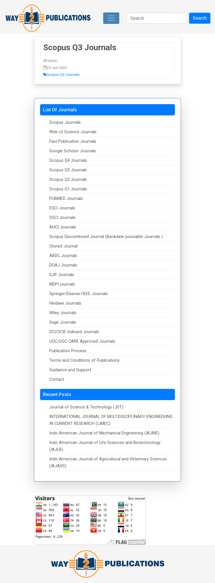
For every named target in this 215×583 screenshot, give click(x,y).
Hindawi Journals (65, 303)
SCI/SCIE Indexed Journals (74, 331)
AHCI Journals (62, 227)
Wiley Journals (62, 312)
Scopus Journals (65, 122)
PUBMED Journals (66, 198)
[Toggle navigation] (111, 18)
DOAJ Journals (63, 265)
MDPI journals (62, 284)
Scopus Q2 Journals (68, 179)
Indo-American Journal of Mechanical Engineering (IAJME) (104, 433)
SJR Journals (61, 274)
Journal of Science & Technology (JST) (86, 407)
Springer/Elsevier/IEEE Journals (78, 293)
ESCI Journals (62, 208)
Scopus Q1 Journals (68, 189)
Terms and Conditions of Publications (84, 360)
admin (50, 61)
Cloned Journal (63, 246)
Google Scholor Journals (72, 151)
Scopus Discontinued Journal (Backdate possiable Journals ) (106, 236)
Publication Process (67, 350)
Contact (56, 379)
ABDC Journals (63, 255)
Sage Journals (62, 322)
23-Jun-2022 (55, 67)
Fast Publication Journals (72, 141)
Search (200, 18)
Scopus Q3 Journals (79, 47)
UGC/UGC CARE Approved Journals (82, 341)
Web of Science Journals (73, 132)
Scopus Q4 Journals (68, 160)
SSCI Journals (62, 217)
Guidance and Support (70, 370)
